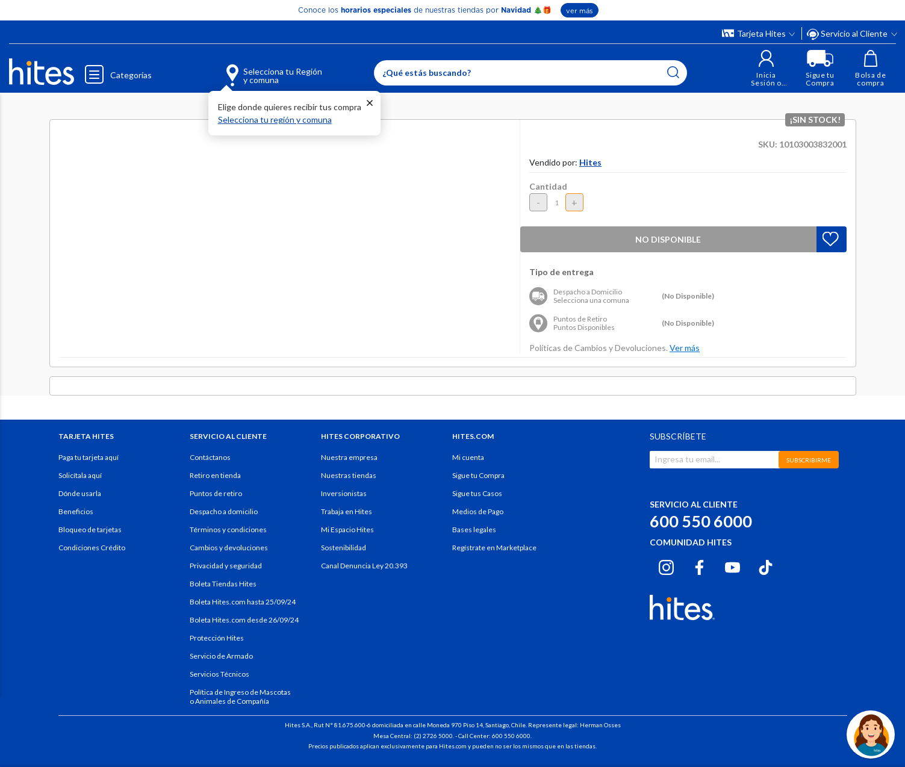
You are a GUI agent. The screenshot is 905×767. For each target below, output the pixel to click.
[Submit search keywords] (673, 72)
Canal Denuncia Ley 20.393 (364, 565)
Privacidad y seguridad (226, 565)
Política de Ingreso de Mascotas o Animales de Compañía (240, 697)
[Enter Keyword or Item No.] (530, 72)
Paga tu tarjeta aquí (88, 457)
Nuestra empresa (349, 457)
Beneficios (75, 511)
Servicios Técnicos (219, 673)
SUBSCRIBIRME (808, 460)
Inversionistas (344, 493)
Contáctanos (210, 457)
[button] (766, 68)
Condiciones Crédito (91, 547)
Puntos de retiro (216, 493)
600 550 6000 (701, 521)
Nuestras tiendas (348, 475)
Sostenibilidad (343, 547)
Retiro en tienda (215, 475)
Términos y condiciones (228, 529)
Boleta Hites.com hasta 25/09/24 (243, 601)
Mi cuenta (468, 457)
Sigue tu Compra (478, 475)
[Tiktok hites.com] (765, 565)
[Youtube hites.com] (732, 565)
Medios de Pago (477, 511)
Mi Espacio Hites (347, 529)
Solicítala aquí (80, 475)
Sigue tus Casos (477, 493)
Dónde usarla (79, 493)
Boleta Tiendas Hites (223, 583)
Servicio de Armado (221, 655)
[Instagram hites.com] (666, 565)
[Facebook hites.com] (699, 565)
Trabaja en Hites (346, 511)
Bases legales (474, 529)
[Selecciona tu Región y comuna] (256, 69)
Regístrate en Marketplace (494, 547)
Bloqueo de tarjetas (90, 529)
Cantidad (548, 186)
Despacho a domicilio (224, 511)
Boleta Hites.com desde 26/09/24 (244, 619)
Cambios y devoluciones (229, 547)
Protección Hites (217, 637)
